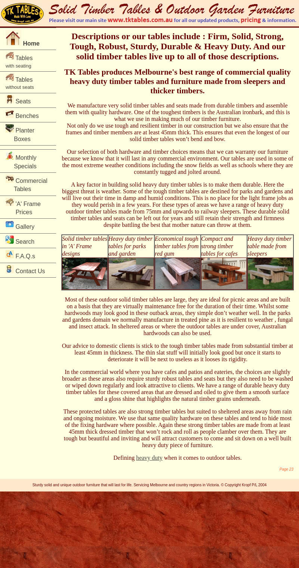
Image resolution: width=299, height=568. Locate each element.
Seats (18, 99)
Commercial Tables (26, 183)
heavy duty (149, 458)
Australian (228, 112)
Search (20, 240)
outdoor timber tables (91, 211)
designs (71, 253)
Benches (22, 114)
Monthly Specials (23, 160)
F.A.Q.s (20, 254)
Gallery (20, 225)
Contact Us (25, 269)
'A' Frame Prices (23, 206)
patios (195, 372)
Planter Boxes (22, 133)
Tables (19, 60)
